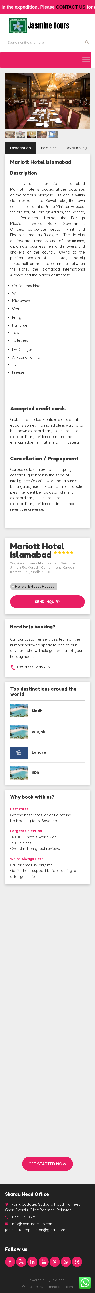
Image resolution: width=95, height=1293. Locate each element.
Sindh (37, 710)
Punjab (38, 732)
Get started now (47, 1163)
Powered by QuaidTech (46, 1280)
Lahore (39, 752)
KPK (35, 772)
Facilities (49, 147)
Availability (77, 147)
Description (20, 147)
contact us (78, 7)
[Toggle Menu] (86, 59)
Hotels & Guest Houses (34, 586)
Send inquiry (47, 601)
